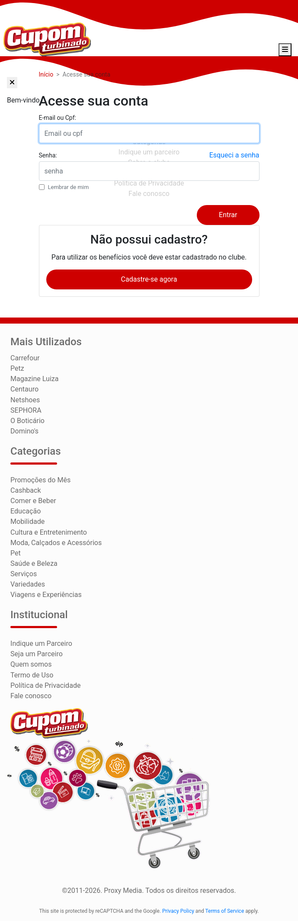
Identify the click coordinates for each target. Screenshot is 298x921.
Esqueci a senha (234, 155)
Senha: (48, 155)
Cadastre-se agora (149, 280)
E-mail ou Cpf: (57, 118)
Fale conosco (30, 695)
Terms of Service (224, 910)
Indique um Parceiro (41, 643)
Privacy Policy (178, 910)
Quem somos (30, 664)
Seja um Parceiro (36, 653)
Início (46, 74)
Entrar (228, 216)
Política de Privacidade (45, 684)
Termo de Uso (31, 674)
